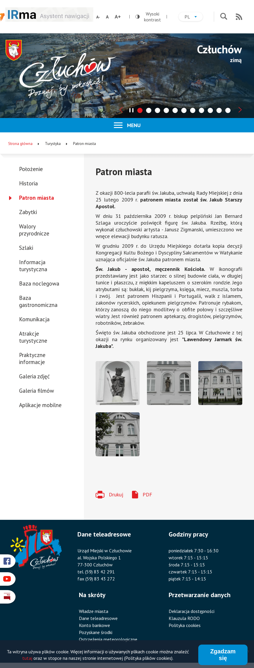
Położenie (31, 168)
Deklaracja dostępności (191, 611)
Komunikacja (34, 319)
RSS (239, 16)
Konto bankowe (94, 625)
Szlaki (26, 247)
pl (193, 17)
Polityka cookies (185, 625)
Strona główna (20, 143)
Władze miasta (93, 611)
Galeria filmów (36, 390)
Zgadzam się (223, 655)
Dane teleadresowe (98, 618)
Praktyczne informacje (32, 358)
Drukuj (116, 494)
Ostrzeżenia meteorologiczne (108, 639)
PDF (147, 494)
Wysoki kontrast (148, 17)
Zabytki (28, 212)
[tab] (140, 110)
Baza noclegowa (39, 283)
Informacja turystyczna (33, 266)
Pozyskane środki (95, 632)
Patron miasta (36, 197)
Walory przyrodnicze (34, 230)
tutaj (27, 658)
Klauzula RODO (184, 618)
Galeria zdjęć (34, 376)
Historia (28, 183)
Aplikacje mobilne (40, 405)
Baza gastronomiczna (38, 301)
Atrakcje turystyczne (33, 337)
